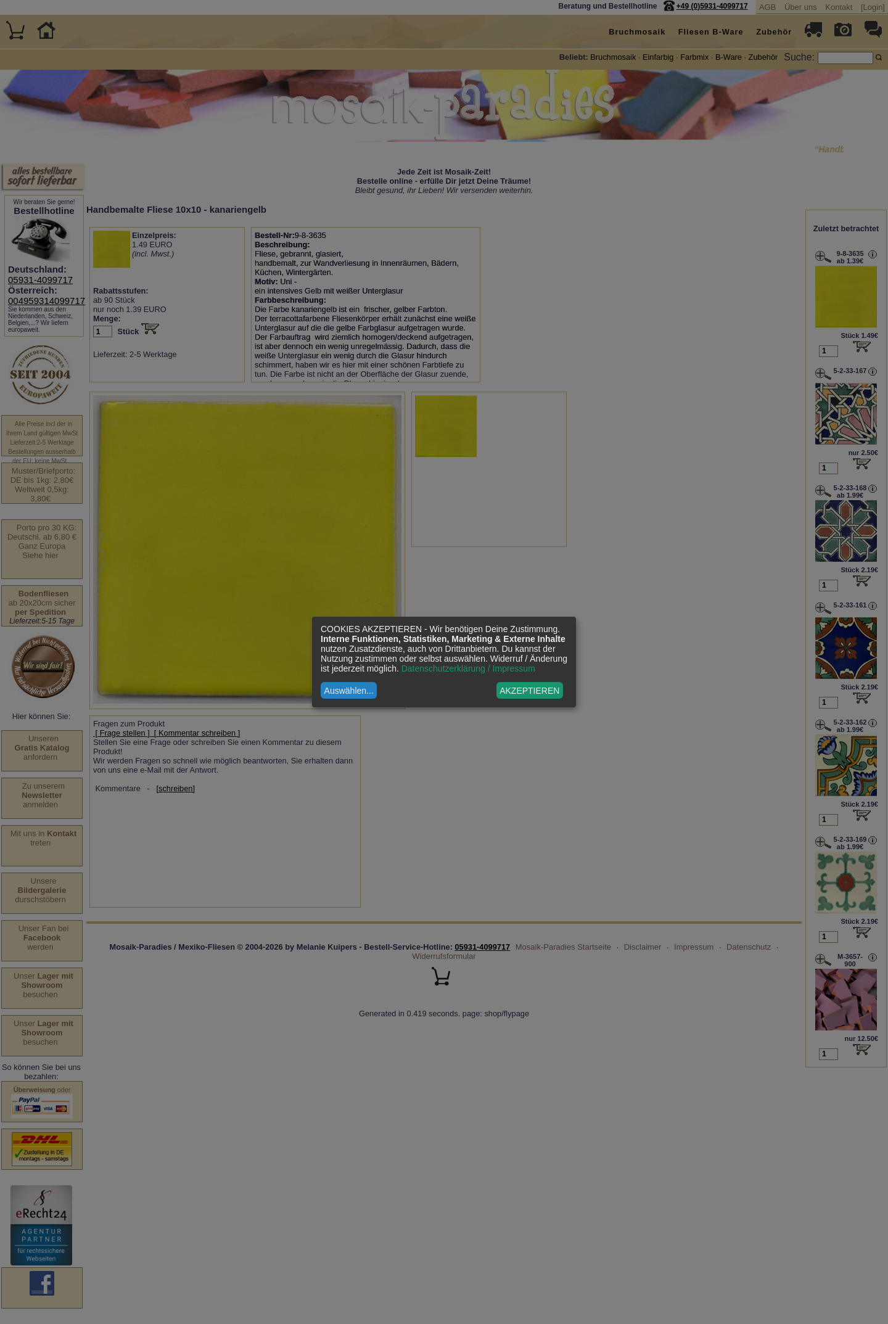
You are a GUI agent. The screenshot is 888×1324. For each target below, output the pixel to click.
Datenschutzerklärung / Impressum (468, 668)
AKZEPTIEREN (529, 691)
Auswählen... (349, 691)
